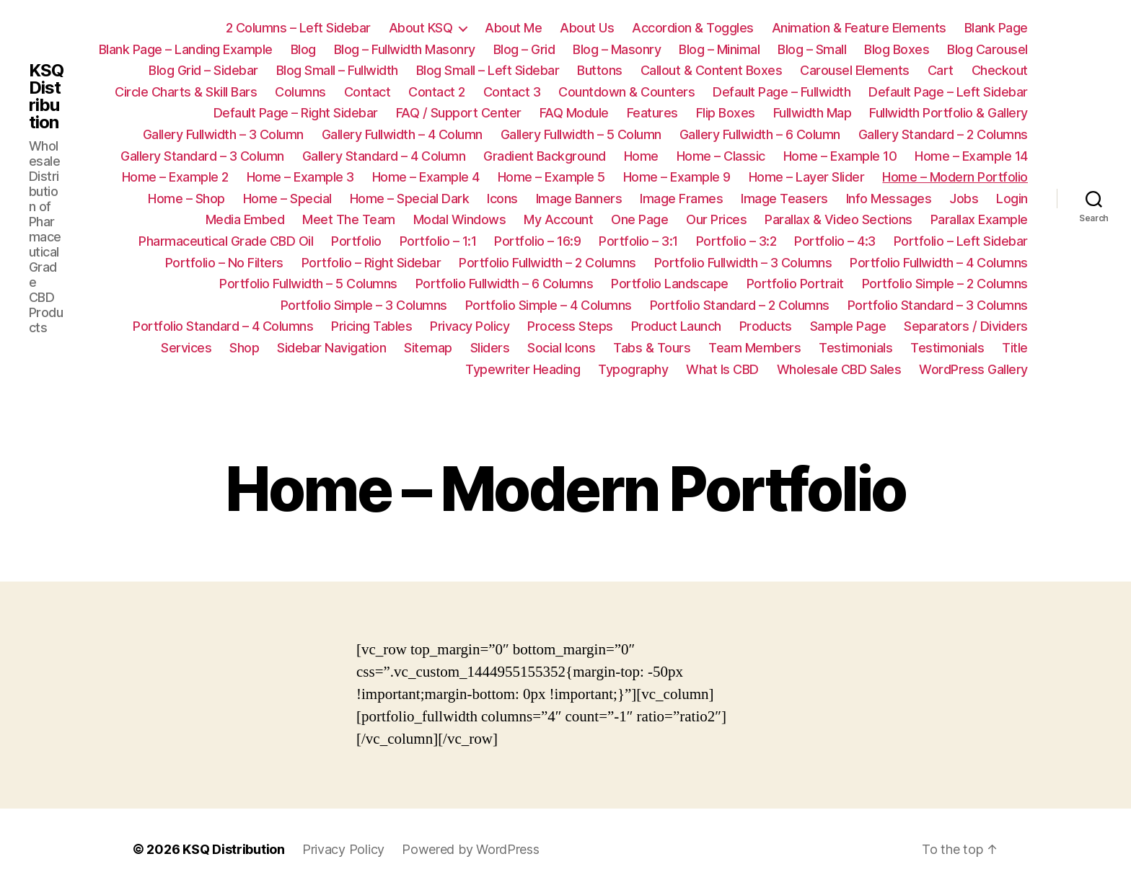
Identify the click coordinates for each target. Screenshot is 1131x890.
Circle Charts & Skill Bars (186, 91)
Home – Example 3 (300, 176)
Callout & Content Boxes (712, 70)
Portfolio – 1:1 (438, 241)
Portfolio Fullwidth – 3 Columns (743, 262)
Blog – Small (812, 49)
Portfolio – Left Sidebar (961, 241)
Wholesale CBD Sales (839, 369)
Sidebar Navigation (331, 347)
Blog (303, 49)
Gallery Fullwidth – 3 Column (223, 134)
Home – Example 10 (840, 156)
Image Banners (579, 198)
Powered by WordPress (471, 849)
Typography (633, 369)
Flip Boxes (725, 112)
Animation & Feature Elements (859, 27)
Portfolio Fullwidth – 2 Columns (547, 262)
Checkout (1000, 70)
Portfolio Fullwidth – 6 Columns (504, 283)
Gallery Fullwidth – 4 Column (402, 134)
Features (652, 112)
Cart (941, 70)
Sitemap (428, 347)
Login (1012, 198)
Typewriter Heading (522, 369)
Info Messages (889, 198)
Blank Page (996, 27)
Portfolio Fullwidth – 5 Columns (308, 283)
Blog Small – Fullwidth (337, 70)
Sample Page (848, 326)
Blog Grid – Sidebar (203, 70)
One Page (639, 219)
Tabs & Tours (651, 347)
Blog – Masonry (617, 49)
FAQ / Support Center (459, 112)
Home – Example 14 (971, 156)
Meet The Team (348, 219)
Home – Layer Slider (807, 176)
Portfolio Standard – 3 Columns (938, 305)
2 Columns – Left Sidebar (298, 27)
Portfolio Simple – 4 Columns (548, 305)
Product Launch (676, 326)
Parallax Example (979, 219)
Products (765, 326)
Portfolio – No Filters (224, 262)
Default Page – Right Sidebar (296, 112)
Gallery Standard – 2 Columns (943, 134)
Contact (367, 91)
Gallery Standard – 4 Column (384, 156)
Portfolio (356, 241)
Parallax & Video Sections (838, 219)
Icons (502, 198)
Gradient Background (544, 156)
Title (1015, 347)
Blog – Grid (524, 49)
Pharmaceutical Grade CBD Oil (225, 241)
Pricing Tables (371, 326)
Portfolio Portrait (795, 283)
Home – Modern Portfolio (955, 176)
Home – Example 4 (426, 176)
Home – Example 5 (551, 176)
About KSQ (421, 27)
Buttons (599, 70)
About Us (587, 27)
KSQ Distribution (46, 96)
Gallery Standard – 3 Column (202, 156)
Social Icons (561, 347)
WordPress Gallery (973, 369)
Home (641, 156)
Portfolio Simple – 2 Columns (945, 283)
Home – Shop (186, 198)
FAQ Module (574, 112)
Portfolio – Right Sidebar (371, 262)
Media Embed (245, 219)
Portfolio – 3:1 (638, 241)
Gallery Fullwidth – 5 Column (581, 134)
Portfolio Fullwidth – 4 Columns (939, 262)
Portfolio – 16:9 (537, 241)
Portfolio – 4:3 (835, 241)
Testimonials (855, 347)
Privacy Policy (469, 326)
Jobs (963, 198)
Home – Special (287, 198)
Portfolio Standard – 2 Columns (739, 305)
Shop (244, 347)
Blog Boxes (896, 49)
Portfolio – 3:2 (736, 241)
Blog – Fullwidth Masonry (404, 49)
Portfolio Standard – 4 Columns (223, 326)
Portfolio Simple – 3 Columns (364, 305)
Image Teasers (784, 198)
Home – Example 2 (175, 176)
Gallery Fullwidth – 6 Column (759, 134)
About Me (513, 27)
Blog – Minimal (719, 49)
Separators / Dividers (966, 326)
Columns (300, 91)
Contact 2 (436, 91)
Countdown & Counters (626, 91)
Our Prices (716, 219)
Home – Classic (721, 156)
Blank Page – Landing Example (186, 49)
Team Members (754, 347)
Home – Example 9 (677, 176)
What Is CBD (722, 369)
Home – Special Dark (410, 198)
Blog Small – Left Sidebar (488, 70)
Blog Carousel (987, 49)
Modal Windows (459, 219)
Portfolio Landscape (670, 283)
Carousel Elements (855, 70)
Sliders (490, 347)
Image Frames (681, 198)
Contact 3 (512, 91)
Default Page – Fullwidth (781, 91)
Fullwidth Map (812, 112)
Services (186, 347)
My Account (558, 219)
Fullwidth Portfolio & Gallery (948, 112)
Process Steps (570, 326)
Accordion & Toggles (693, 27)
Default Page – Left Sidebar (948, 91)
